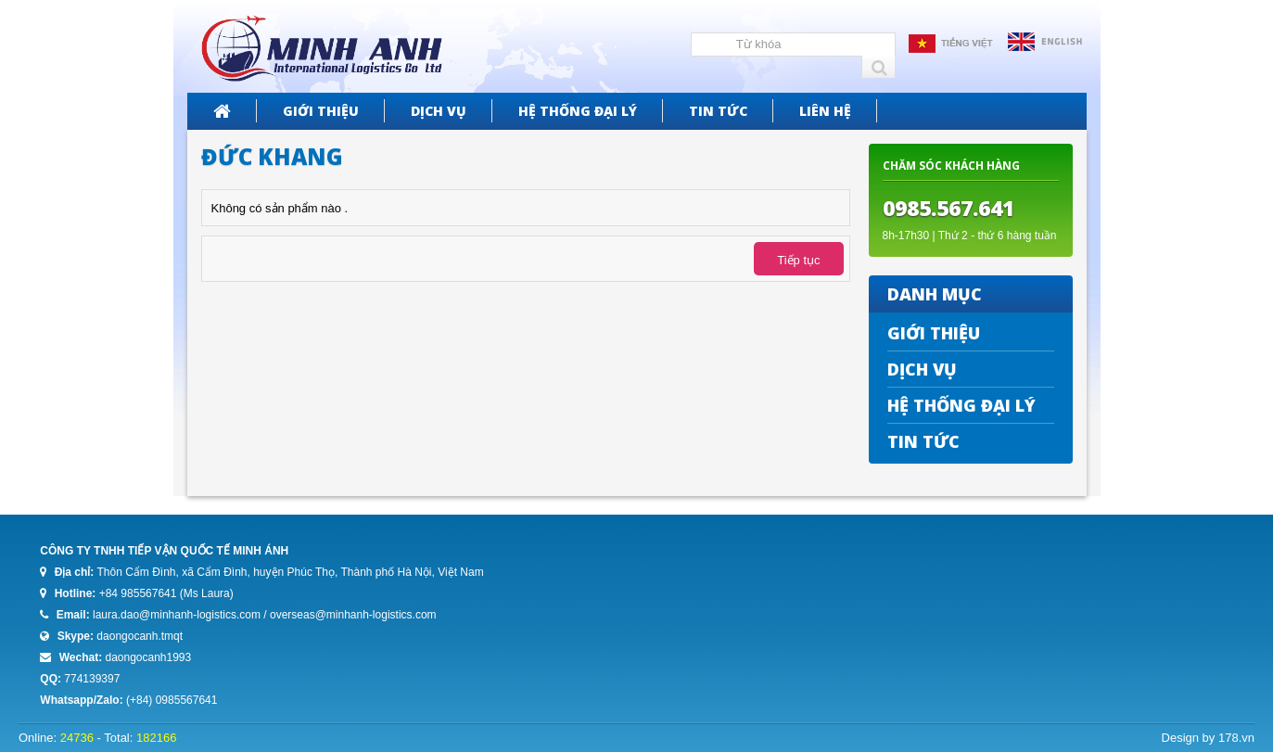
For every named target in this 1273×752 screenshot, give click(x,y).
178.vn (1236, 738)
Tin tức (718, 111)
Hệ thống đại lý (577, 111)
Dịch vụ (438, 111)
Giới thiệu (321, 111)
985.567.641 (954, 208)
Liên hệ (825, 111)
